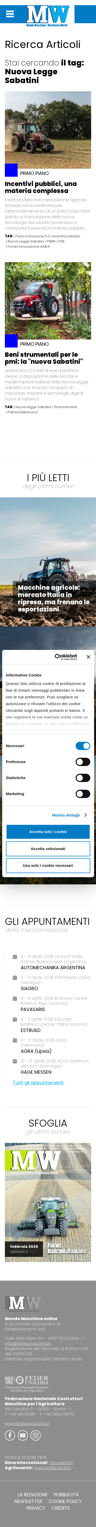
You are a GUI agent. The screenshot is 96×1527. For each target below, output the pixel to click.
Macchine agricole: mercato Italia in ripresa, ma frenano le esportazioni (54, 598)
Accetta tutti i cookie (48, 831)
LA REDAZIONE (33, 1495)
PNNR (51, 241)
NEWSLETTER (28, 1501)
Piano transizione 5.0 (32, 236)
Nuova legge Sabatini (33, 407)
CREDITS (60, 1508)
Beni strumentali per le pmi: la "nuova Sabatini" (44, 358)
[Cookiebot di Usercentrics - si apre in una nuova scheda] (57, 657)
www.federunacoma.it (27, 1423)
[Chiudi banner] (88, 657)
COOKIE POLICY (65, 1501)
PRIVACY (35, 1508)
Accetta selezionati (48, 848)
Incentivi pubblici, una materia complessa (41, 187)
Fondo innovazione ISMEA (29, 246)
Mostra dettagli (66, 815)
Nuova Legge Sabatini (26, 241)
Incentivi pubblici (66, 236)
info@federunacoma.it (28, 1343)
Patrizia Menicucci (23, 412)
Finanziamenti (65, 407)
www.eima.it (61, 1463)
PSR (61, 241)
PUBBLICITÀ (66, 1495)
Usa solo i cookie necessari (48, 865)
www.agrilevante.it (52, 1468)
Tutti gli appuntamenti (38, 1082)
